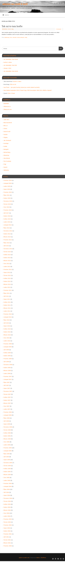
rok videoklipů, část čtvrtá (11, 59)
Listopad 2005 (8, 450)
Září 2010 (6, 323)
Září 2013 (6, 245)
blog (12, 29)
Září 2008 (6, 361)
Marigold (6, 149)
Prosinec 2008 (8, 358)
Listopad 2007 (8, 379)
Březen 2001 (7, 543)
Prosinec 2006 (8, 412)
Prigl (5, 164)
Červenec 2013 (8, 248)
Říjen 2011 (7, 293)
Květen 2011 (7, 302)
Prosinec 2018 (8, 210)
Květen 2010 (7, 329)
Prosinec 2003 (8, 519)
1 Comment (58, 29)
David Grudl (7, 131)
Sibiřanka (6, 170)
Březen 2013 (7, 260)
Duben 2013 (7, 257)
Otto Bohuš (7, 158)
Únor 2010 (6, 338)
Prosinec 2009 (8, 343)
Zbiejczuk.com (8, 109)
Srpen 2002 (7, 528)
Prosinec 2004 (8, 483)
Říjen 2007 (7, 382)
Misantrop (6, 155)
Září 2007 (6, 385)
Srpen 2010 (7, 326)
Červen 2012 (7, 275)
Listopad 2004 (8, 486)
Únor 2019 (6, 207)
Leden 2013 (7, 266)
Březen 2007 (7, 403)
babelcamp (6, 37)
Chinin (5, 128)
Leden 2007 (7, 409)
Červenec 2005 (8, 462)
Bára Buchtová (8, 122)
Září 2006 (6, 421)
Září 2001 (6, 537)
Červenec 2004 (8, 498)
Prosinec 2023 (8, 192)
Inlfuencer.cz (7, 106)
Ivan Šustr (6, 87)
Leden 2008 (7, 373)
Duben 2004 (7, 507)
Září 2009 (6, 349)
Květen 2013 (7, 254)
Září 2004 (6, 492)
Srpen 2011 (7, 299)
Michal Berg (7, 152)
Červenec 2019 (8, 201)
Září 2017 (6, 213)
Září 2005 (6, 456)
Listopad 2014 (8, 225)
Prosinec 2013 (8, 239)
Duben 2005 (7, 471)
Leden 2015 (7, 222)
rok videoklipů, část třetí (10, 65)
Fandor (6, 134)
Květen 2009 (7, 352)
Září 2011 (6, 296)
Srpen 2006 (7, 424)
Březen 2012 (7, 284)
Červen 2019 (7, 204)
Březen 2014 (7, 236)
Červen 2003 (7, 522)
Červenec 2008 (8, 364)
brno (11, 37)
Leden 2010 (7, 340)
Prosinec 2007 (8, 376)
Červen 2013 (7, 251)
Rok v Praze (11, 93)
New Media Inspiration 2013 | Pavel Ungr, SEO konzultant (20, 90)
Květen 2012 (7, 278)
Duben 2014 (7, 234)
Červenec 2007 (8, 391)
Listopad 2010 (8, 317)
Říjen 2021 (7, 195)
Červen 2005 (7, 465)
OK (60, 48)
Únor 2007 (6, 406)
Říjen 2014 (7, 228)
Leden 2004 (7, 516)
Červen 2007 (7, 394)
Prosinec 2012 (8, 269)
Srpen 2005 (7, 459)
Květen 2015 (7, 219)
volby (26, 37)
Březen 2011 (7, 308)
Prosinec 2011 (8, 290)
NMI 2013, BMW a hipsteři (44, 90)
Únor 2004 (6, 513)
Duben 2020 (7, 198)
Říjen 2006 (7, 418)
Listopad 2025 (8, 183)
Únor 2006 (6, 442)
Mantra (38, 557)
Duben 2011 (7, 305)
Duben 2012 (7, 281)
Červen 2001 (7, 540)
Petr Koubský (7, 161)
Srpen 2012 (7, 272)
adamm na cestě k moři (15, 4)
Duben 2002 (7, 531)
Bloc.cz (6, 125)
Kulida (5, 146)
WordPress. (43, 557)
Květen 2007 (7, 397)
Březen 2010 (7, 335)
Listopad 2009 (8, 346)
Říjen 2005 (7, 453)
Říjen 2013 (7, 242)
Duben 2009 (7, 355)
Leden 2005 (7, 480)
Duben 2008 (7, 367)
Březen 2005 (7, 474)
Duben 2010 (7, 332)
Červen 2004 (7, 501)
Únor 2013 (6, 263)
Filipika (6, 137)
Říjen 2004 (7, 489)
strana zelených (20, 37)
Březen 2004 (7, 510)
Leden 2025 (7, 186)
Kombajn (6, 143)
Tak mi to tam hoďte (12, 26)
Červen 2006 (7, 430)
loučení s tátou (8, 62)
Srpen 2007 (7, 388)
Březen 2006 (7, 439)
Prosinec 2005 (8, 447)
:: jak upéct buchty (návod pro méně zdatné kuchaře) (25, 87)
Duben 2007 (7, 400)
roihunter (15, 37)
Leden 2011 (7, 311)
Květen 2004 (7, 504)
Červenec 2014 (8, 231)
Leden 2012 (7, 287)
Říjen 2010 (7, 320)
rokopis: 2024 (7, 68)
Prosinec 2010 (8, 314)
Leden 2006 (7, 445)
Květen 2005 (7, 468)
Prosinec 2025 (8, 180)
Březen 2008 (7, 370)
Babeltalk (6, 103)
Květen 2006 (7, 433)
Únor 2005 (6, 477)
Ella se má (13, 84)
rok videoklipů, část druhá (11, 71)
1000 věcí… (7, 119)
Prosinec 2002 (8, 525)
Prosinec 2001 (8, 534)
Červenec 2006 (8, 427)
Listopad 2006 (8, 415)
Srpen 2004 (7, 495)
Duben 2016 (7, 216)
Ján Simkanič (7, 140)
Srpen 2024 (7, 189)
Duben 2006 (7, 436)
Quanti (5, 167)
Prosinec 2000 (8, 546)
